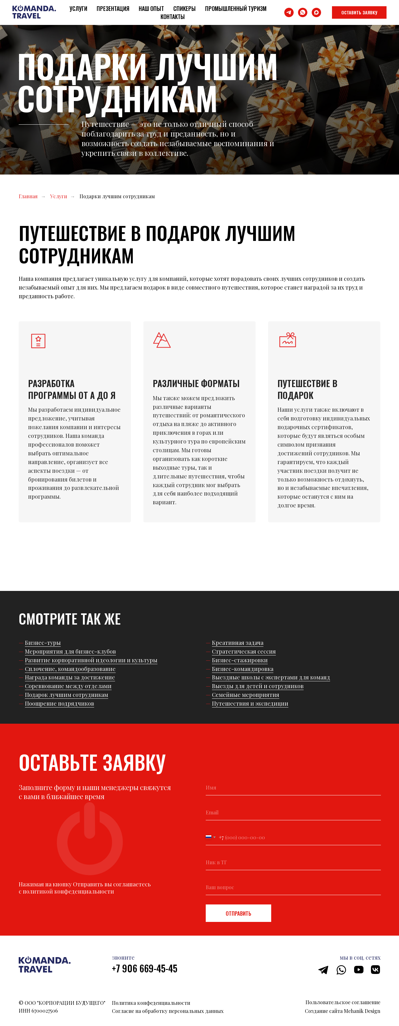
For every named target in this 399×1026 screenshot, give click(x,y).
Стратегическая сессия (244, 651)
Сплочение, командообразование (70, 669)
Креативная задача (237, 642)
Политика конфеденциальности (151, 1003)
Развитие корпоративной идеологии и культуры (91, 660)
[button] (359, 12)
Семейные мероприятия (245, 694)
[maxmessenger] (316, 12)
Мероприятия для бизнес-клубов (70, 651)
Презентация (113, 8)
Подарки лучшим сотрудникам (117, 196)
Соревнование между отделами (68, 686)
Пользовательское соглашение (342, 1002)
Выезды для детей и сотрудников (258, 686)
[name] (293, 787)
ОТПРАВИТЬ (238, 913)
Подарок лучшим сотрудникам (66, 694)
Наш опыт (151, 8)
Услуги (78, 8)
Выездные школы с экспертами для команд (271, 677)
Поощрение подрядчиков (59, 703)
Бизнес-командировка (242, 669)
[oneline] (293, 862)
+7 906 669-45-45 (144, 968)
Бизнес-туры (43, 642)
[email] (293, 812)
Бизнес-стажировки (240, 660)
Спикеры (184, 8)
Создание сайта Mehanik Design (342, 1011)
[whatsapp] (302, 12)
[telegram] (289, 12)
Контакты (173, 16)
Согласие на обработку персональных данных (168, 1011)
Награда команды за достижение (70, 677)
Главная (28, 196)
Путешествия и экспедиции (250, 703)
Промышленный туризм (236, 8)
